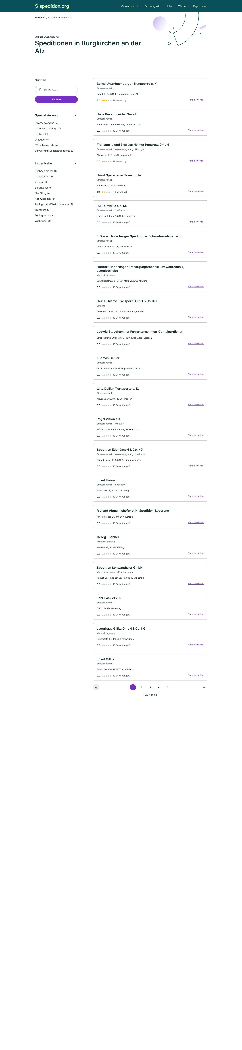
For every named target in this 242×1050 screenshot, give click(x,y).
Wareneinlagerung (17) (48, 128)
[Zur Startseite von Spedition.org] (52, 6)
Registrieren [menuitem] (200, 6)
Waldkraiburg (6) (44, 176)
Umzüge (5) (42, 139)
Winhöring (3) (43, 221)
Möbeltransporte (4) (47, 145)
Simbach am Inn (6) (46, 171)
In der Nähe (43, 163)
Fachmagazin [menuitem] (152, 6)
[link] (150, 92)
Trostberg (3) (42, 210)
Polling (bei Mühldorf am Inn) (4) (54, 204)
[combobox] (56, 90)
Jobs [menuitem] (169, 6)
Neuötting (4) (43, 193)
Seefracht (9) (42, 134)
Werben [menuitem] (182, 6)
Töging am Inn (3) (45, 215)
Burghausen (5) (44, 187)
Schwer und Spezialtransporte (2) (54, 150)
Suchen (56, 99)
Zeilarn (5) (41, 182)
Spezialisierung (46, 115)
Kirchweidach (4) (45, 198)
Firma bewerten (195, 100)
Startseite (40, 17)
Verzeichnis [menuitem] (127, 6)
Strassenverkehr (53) (47, 123)
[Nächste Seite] (204, 694)
